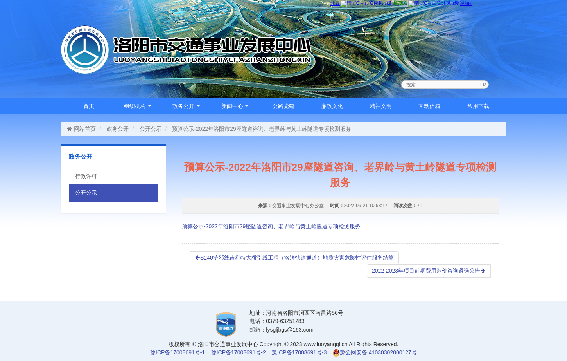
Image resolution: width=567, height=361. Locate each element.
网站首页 (81, 129)
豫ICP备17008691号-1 (177, 352)
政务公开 (186, 106)
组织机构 (137, 106)
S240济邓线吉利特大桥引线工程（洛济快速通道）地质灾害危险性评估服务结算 (294, 258)
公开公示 (150, 129)
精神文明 (381, 106)
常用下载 (478, 106)
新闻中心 (235, 106)
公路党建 (283, 106)
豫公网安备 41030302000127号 (378, 352)
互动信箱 (429, 106)
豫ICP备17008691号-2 (238, 352)
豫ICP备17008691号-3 (299, 352)
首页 (88, 106)
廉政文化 (332, 106)
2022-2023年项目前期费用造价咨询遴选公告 (429, 270)
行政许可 (86, 176)
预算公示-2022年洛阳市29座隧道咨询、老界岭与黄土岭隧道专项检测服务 (271, 226)
